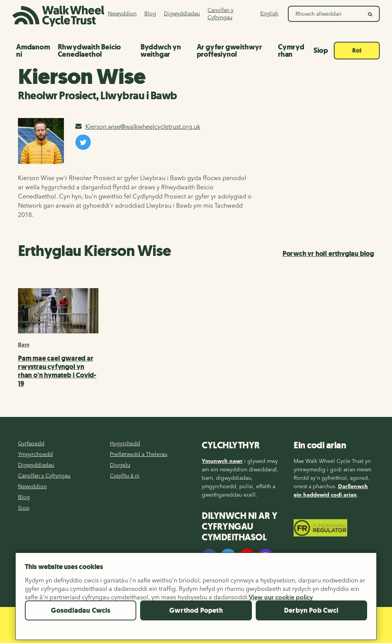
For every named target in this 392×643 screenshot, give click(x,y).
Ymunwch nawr (222, 461)
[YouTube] (247, 556)
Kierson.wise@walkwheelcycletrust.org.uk (137, 126)
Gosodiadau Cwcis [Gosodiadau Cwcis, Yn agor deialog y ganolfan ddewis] (81, 615)
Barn (23, 344)
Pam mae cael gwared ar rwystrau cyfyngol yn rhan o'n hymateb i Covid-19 (57, 371)
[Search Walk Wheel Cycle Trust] (325, 14)
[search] (370, 14)
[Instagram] (265, 556)
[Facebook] (209, 556)
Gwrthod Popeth (196, 615)
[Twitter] (228, 556)
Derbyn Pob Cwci (311, 615)
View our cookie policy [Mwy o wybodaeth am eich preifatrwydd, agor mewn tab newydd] (281, 602)
